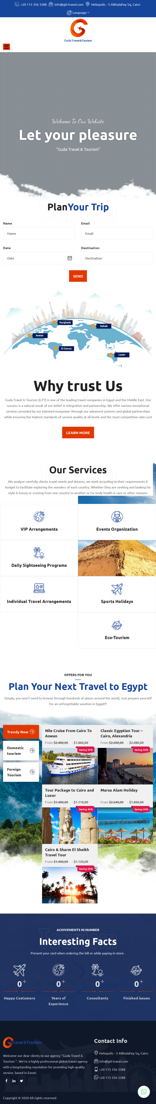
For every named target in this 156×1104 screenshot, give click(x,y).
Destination (90, 248)
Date (7, 248)
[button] (78, 13)
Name (7, 223)
